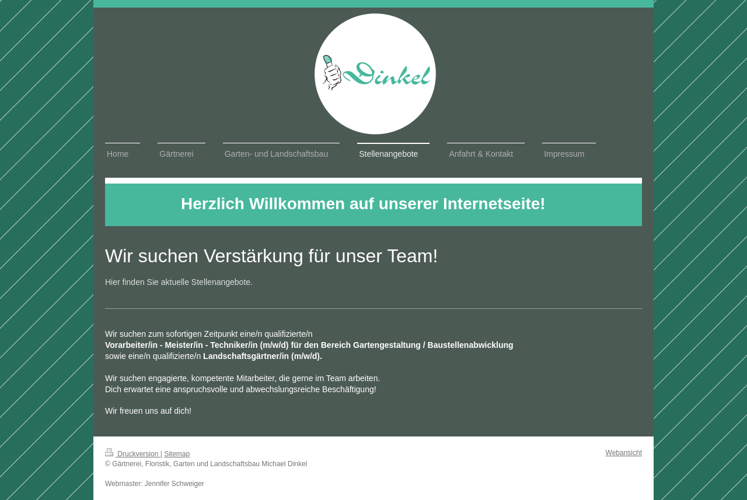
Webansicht (624, 453)
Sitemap (177, 454)
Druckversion (132, 454)
